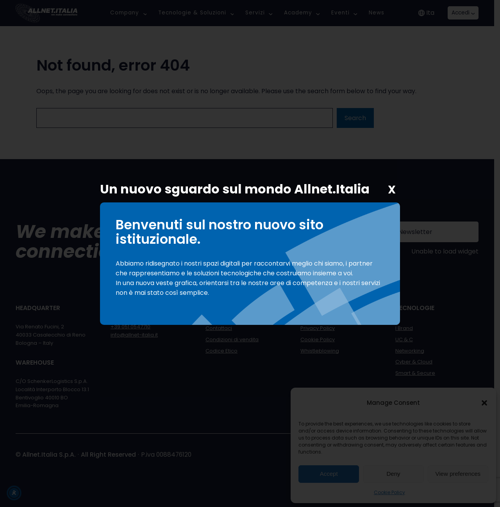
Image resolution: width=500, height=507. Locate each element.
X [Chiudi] (392, 190)
